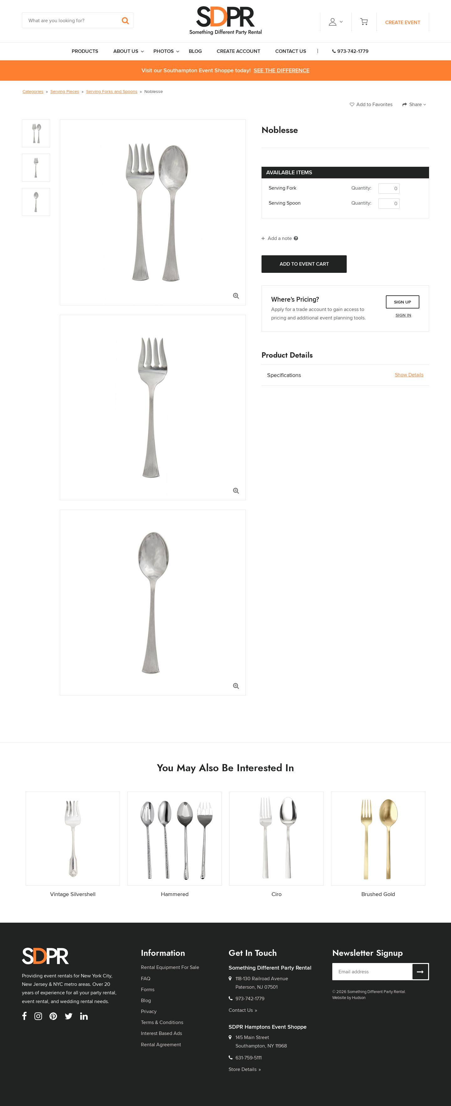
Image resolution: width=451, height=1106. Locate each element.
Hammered (175, 894)
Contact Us (243, 1010)
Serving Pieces (64, 91)
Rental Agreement (161, 1044)
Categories (33, 91)
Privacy (149, 1011)
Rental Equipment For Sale (170, 967)
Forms (147, 989)
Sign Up (402, 302)
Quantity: (361, 187)
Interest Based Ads (161, 1033)
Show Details (409, 374)
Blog (146, 1000)
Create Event (402, 22)
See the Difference (281, 70)
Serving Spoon (285, 203)
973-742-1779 (350, 51)
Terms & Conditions (162, 1022)
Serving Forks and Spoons (111, 91)
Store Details (245, 1069)
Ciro (277, 894)
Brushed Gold (378, 894)
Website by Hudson (348, 997)
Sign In (403, 315)
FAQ (145, 978)
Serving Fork (282, 188)
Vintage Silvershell (73, 894)
